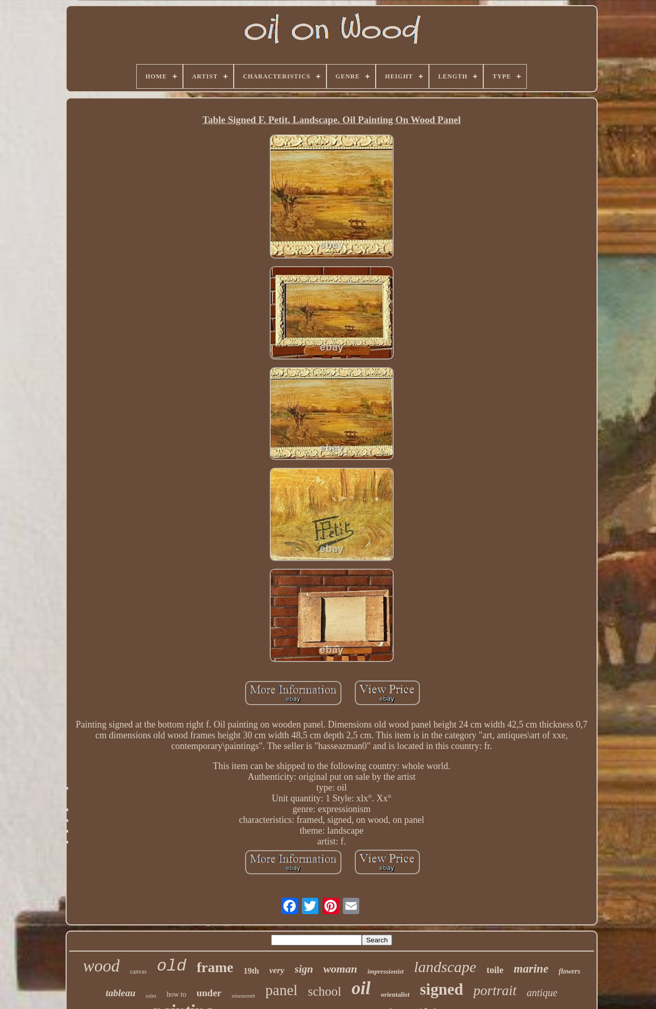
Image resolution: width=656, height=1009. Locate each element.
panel (281, 990)
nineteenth (243, 996)
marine (531, 968)
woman (340, 968)
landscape (445, 966)
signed (441, 989)
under (208, 992)
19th (251, 970)
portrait (495, 990)
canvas (138, 971)
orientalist (395, 994)
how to (177, 994)
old (172, 966)
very (276, 970)
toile (494, 970)
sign (304, 969)
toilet (151, 996)
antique (542, 992)
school (324, 991)
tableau (120, 992)
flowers (569, 971)
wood (101, 966)
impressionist (385, 971)
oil (361, 988)
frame (215, 967)
